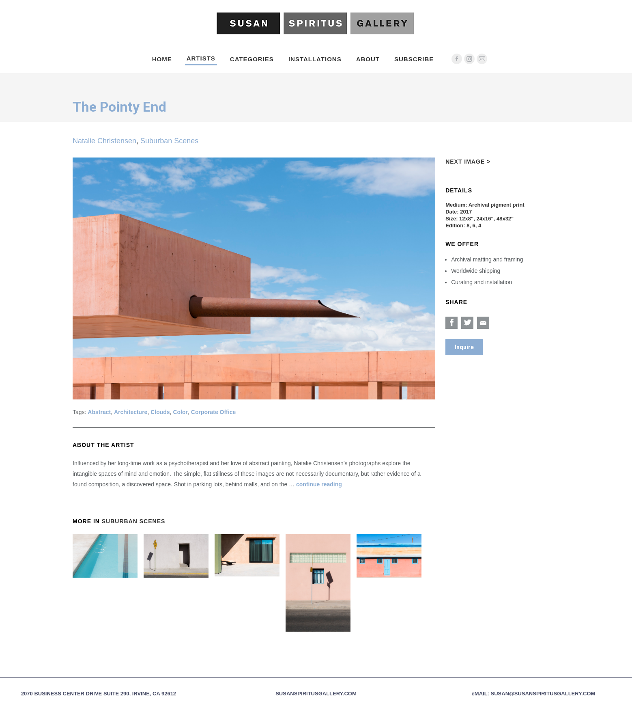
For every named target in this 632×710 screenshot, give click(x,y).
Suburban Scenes (169, 141)
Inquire (464, 347)
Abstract (99, 412)
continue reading (319, 484)
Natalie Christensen (104, 141)
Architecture (130, 412)
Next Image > (467, 161)
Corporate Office (213, 412)
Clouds (160, 412)
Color (180, 412)
